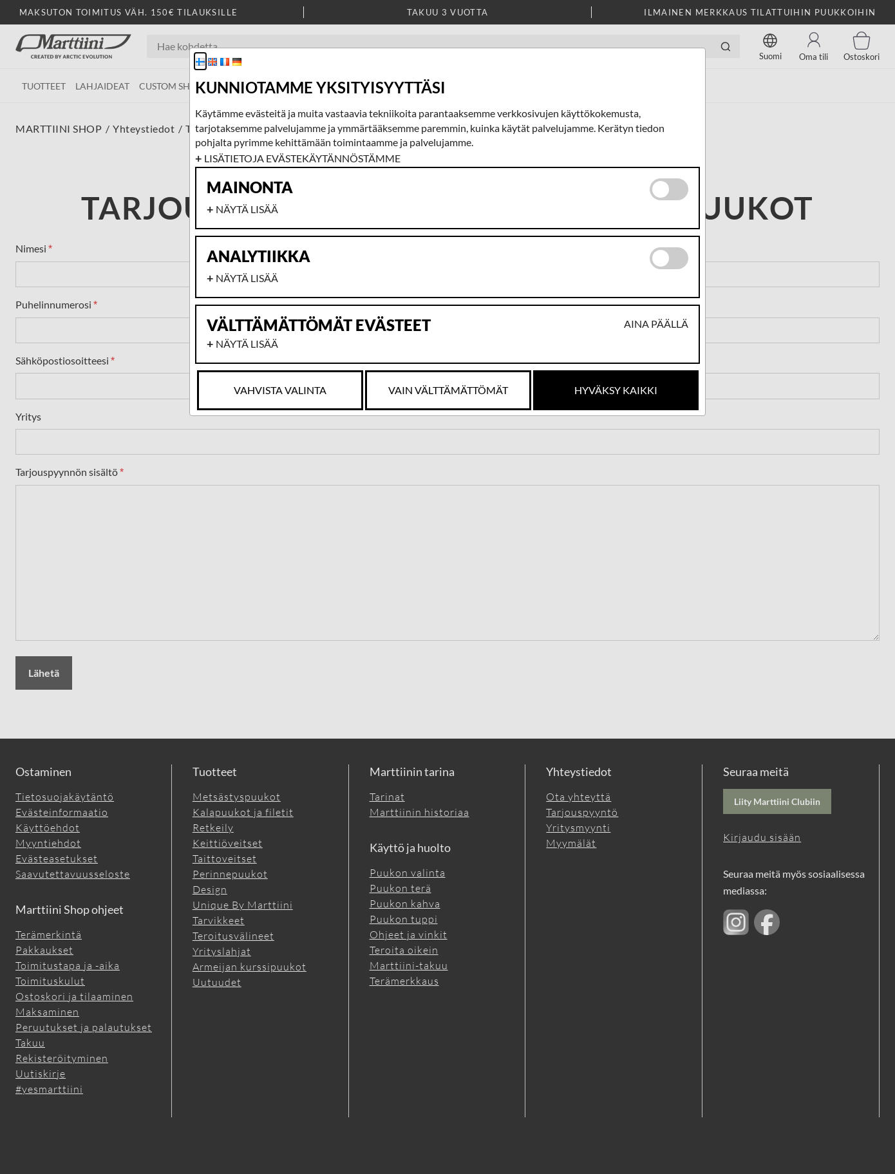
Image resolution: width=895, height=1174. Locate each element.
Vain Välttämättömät (448, 390)
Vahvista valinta (280, 390)
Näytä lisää (247, 209)
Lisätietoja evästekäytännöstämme (302, 158)
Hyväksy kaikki (615, 390)
